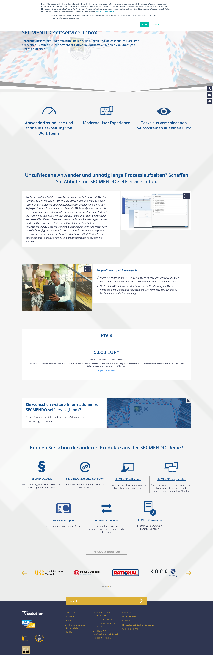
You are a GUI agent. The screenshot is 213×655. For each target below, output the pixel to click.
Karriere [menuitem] (69, 616)
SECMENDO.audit (42, 478)
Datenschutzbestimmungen (105, 11)
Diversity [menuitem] (70, 631)
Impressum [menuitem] (128, 612)
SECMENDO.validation (149, 520)
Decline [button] (156, 24)
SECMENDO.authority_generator (85, 478)
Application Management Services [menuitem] (105, 632)
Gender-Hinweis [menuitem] (131, 628)
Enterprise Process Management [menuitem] (104, 625)
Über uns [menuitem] (70, 612)
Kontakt (106, 601)
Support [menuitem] (127, 620)
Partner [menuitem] (69, 620)
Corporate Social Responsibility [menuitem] (75, 626)
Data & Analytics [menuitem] (102, 619)
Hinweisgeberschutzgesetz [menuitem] (138, 624)
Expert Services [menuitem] (102, 637)
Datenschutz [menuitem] (129, 616)
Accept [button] (144, 24)
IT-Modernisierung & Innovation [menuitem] (105, 614)
